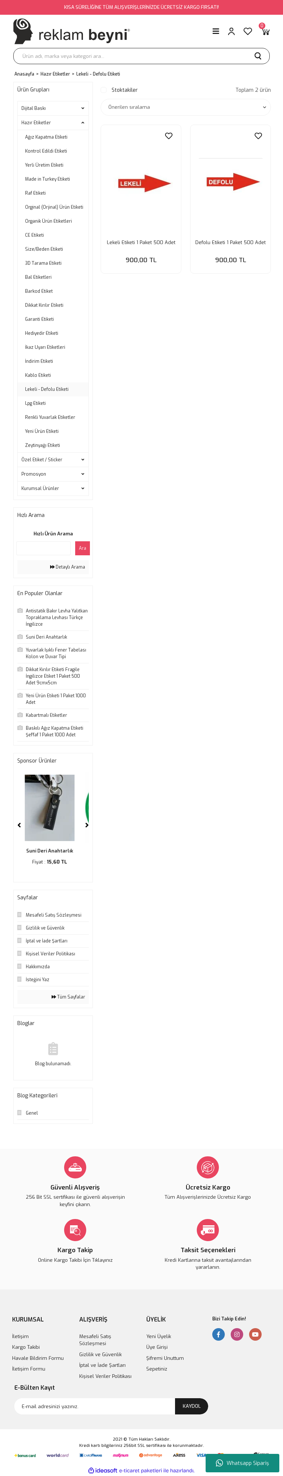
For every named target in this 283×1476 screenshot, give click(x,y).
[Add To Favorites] (168, 136)
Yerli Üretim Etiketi (44, 165)
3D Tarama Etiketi (43, 263)
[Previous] (19, 825)
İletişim (20, 1336)
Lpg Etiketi (35, 403)
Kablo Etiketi (38, 375)
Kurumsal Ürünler (40, 489)
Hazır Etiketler (36, 123)
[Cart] (265, 31)
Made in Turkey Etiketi (47, 179)
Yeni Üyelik (158, 1336)
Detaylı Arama (67, 567)
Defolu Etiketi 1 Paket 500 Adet (230, 242)
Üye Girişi (157, 1347)
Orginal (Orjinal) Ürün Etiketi (54, 207)
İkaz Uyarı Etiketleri (45, 347)
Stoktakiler (125, 90)
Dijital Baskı (33, 108)
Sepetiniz (156, 1369)
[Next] (87, 825)
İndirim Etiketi (39, 361)
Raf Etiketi (35, 193)
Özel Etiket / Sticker (41, 460)
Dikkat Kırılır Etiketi (44, 305)
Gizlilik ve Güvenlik (100, 1354)
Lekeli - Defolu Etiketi (98, 74)
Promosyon (33, 474)
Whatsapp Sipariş (242, 1463)
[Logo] (71, 31)
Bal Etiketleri (38, 277)
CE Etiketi (34, 235)
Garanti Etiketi (39, 319)
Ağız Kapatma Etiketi (46, 137)
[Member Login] (231, 31)
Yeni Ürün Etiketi (42, 431)
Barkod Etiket (39, 291)
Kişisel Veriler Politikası (105, 1376)
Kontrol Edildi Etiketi (46, 151)
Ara (82, 548)
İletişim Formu (28, 1369)
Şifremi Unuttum (165, 1358)
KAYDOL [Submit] (192, 1406)
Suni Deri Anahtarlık (53, 851)
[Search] (141, 56)
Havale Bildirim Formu (38, 1358)
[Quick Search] (43, 548)
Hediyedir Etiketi (41, 333)
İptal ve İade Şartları (102, 1365)
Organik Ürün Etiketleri (48, 221)
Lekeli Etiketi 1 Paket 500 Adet (141, 242)
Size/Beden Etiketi (44, 249)
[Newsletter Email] (111, 1406)
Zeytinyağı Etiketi (42, 445)
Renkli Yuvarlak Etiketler (50, 417)
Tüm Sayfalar (68, 997)
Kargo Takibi (26, 1347)
